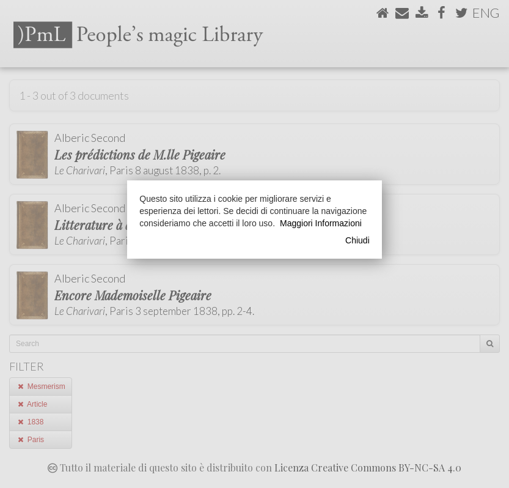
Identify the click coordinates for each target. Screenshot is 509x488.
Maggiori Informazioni (321, 223)
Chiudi (357, 240)
